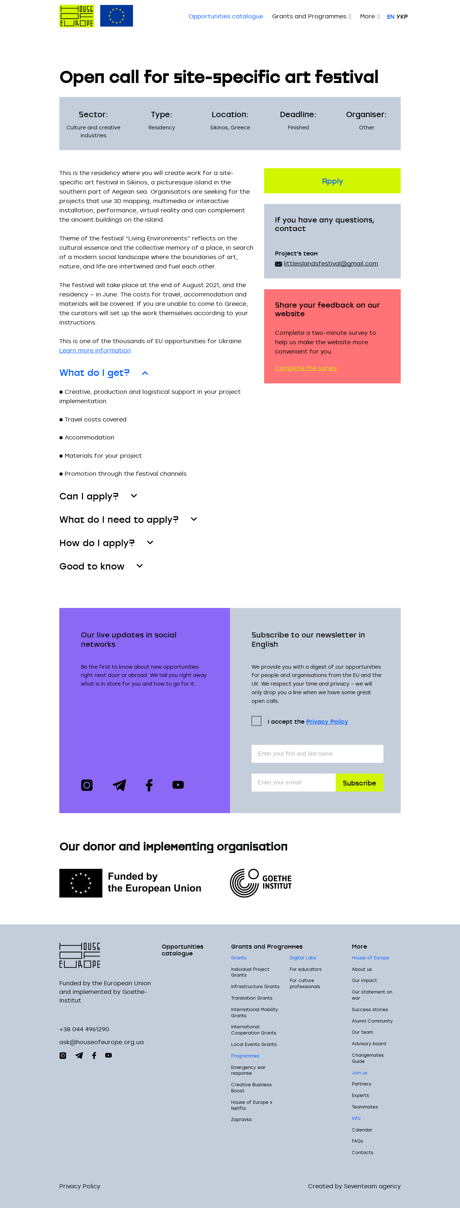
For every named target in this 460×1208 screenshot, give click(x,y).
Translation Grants (251, 998)
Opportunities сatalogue (226, 16)
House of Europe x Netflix (251, 1105)
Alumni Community (372, 1021)
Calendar (362, 1130)
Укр (402, 16)
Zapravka (241, 1119)
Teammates (365, 1107)
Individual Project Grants (250, 972)
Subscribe (359, 782)
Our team (362, 1032)
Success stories (370, 1009)
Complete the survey (306, 368)
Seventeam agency (372, 1186)
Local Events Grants (254, 1044)
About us (362, 969)
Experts (360, 1095)
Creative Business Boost (251, 1087)
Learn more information (95, 350)
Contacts (362, 1152)
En (391, 16)
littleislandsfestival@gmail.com (331, 263)
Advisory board (369, 1043)
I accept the (308, 721)
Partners (361, 1084)
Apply (332, 180)
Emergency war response (248, 1070)
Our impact (364, 980)
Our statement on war (372, 995)
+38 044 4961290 (84, 1029)
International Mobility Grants (254, 1012)
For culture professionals (305, 984)
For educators (306, 969)
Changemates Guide (368, 1058)
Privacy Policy (327, 721)
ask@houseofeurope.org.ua (101, 1042)
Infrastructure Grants (255, 987)
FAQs (357, 1141)
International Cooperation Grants (253, 1030)
